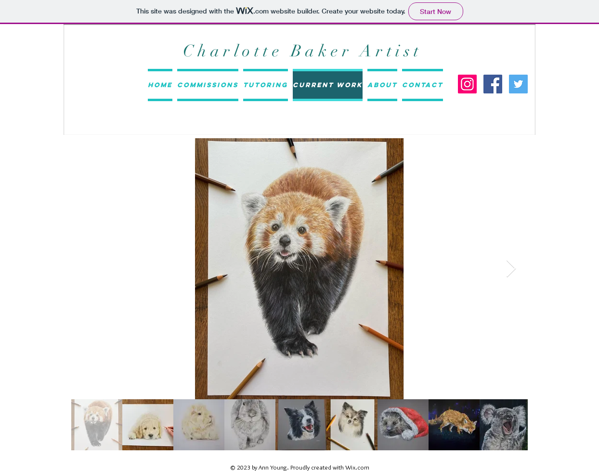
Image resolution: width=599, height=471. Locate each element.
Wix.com (357, 467)
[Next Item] (511, 269)
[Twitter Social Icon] (518, 84)
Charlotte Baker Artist (303, 51)
